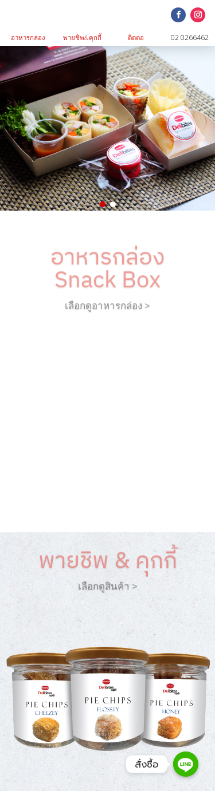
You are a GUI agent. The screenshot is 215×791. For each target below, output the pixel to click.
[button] (102, 204)
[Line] (185, 764)
